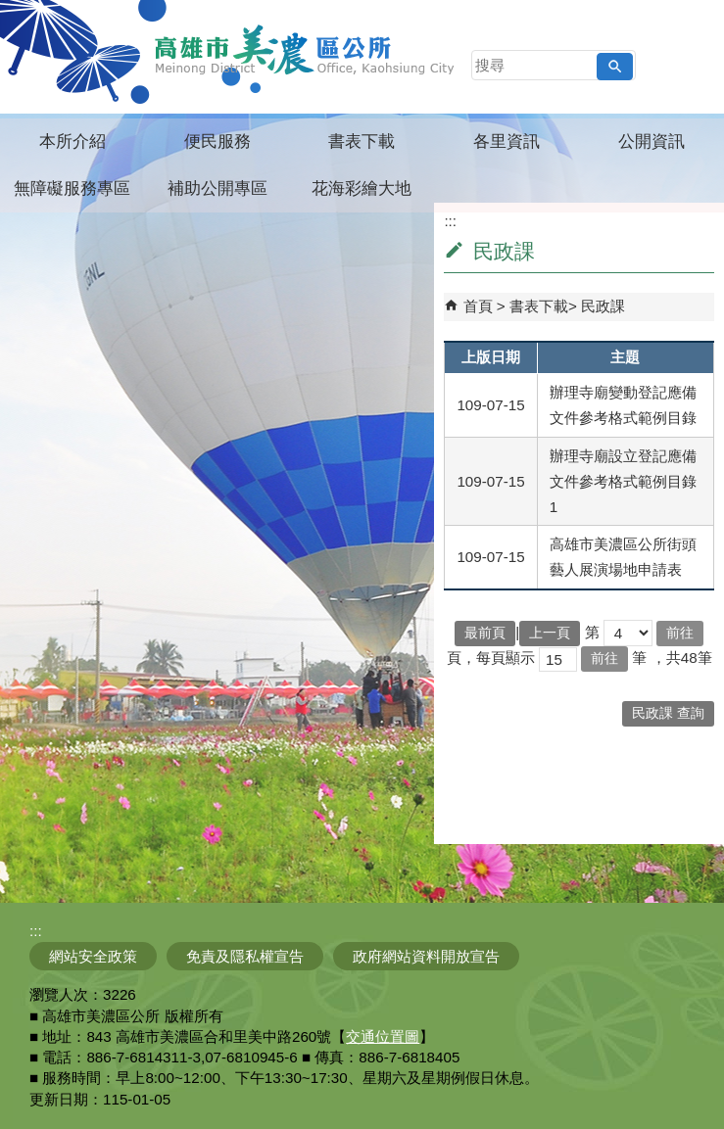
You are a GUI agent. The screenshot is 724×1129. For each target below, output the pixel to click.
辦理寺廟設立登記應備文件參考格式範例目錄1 (623, 481)
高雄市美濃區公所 (305, 50)
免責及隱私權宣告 (245, 956)
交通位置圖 (382, 1036)
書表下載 (361, 141)
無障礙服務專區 (72, 188)
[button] (615, 66)
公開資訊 (651, 141)
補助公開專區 (217, 188)
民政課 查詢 (668, 713)
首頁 (478, 306)
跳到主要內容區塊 (10, 10)
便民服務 (217, 141)
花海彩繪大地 (361, 188)
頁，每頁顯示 (491, 657)
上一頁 (549, 633)
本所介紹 (72, 141)
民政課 (603, 306)
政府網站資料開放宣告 (426, 956)
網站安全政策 (93, 956)
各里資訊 (506, 141)
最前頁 (485, 633)
